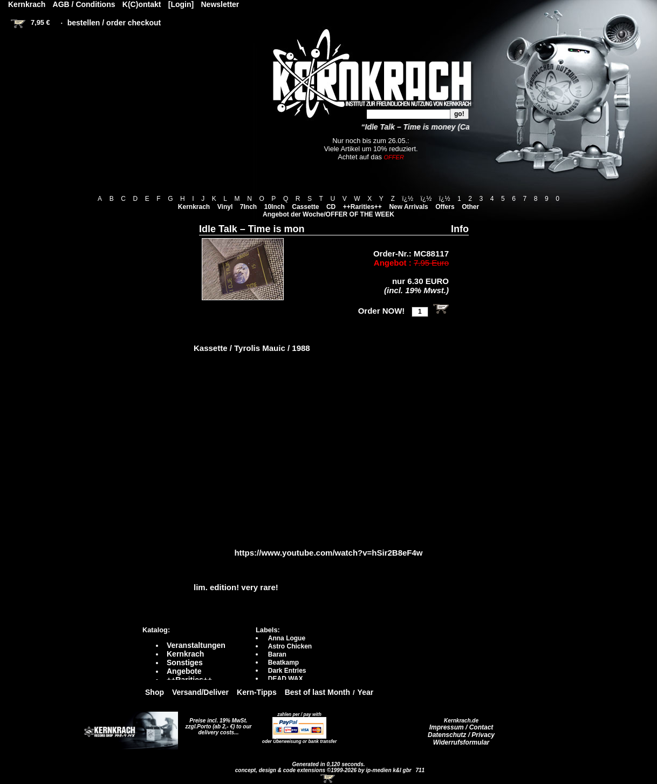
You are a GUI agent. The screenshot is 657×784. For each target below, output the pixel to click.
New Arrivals (408, 207)
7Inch (248, 207)
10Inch (274, 207)
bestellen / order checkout (114, 22)
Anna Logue (286, 638)
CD (331, 207)
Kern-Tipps (257, 692)
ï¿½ (407, 198)
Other (470, 207)
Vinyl (224, 207)
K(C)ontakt (141, 4)
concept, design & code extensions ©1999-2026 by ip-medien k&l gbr (324, 770)
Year (366, 692)
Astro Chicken (290, 646)
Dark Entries (287, 670)
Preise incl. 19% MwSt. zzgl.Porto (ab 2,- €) (217, 723)
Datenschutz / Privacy (461, 735)
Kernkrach (194, 207)
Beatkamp (283, 662)
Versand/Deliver (200, 692)
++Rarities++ (362, 207)
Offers (444, 207)
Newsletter (220, 4)
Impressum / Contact (461, 727)
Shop (154, 692)
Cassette (305, 207)
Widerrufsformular (461, 742)
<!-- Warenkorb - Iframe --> (328, 778)
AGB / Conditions (84, 4)
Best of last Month (317, 692)
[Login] (181, 4)
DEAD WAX (285, 678)
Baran (277, 654)
